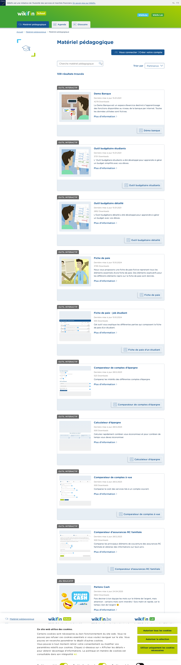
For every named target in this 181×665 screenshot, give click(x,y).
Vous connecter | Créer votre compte (138, 52)
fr (177, 3)
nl (173, 3)
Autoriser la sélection (157, 623)
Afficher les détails (47, 659)
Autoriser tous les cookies (157, 614)
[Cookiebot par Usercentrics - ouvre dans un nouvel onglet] (18, 659)
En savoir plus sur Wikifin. (84, 3)
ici (75, 638)
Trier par (138, 65)
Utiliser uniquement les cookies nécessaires (157, 633)
